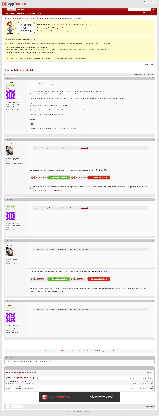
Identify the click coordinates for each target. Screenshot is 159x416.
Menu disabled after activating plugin (22, 70)
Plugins (31, 18)
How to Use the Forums (34, 13)
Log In (146, 2)
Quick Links (20, 13)
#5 (153, 300)
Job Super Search (42, 18)
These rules (59, 190)
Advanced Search (148, 13)
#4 (153, 240)
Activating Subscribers (21, 382)
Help (152, 2)
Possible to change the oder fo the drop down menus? (96, 351)
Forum (9, 18)
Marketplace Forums (19, 18)
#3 (153, 199)
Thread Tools (137, 74)
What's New (21, 10)
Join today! (84, 148)
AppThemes (149, 406)
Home (11, 10)
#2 (153, 139)
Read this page (53, 28)
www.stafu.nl (43, 103)
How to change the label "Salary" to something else (61, 351)
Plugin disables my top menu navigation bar (21, 372)
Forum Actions (9, 13)
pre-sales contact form (74, 31)
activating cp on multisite (14, 387)
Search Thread (148, 74)
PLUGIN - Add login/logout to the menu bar (20, 377)
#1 (153, 78)
